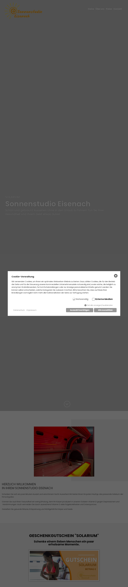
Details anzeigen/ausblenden (100, 305)
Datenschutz (19, 310)
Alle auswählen (105, 310)
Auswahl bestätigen (79, 310)
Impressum (31, 310)
